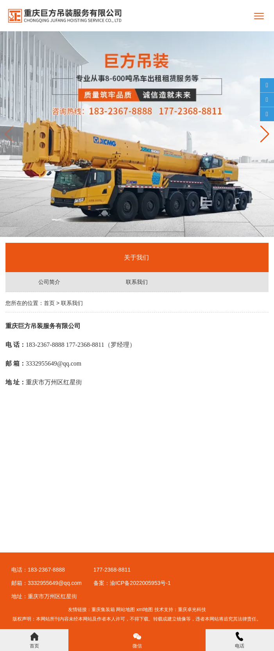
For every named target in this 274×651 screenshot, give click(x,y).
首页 (49, 303)
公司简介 (49, 282)
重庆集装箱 (103, 609)
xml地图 (144, 609)
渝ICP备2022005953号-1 (140, 583)
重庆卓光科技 (192, 609)
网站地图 (125, 609)
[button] (265, 134)
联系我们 (137, 282)
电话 (239, 640)
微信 (137, 640)
